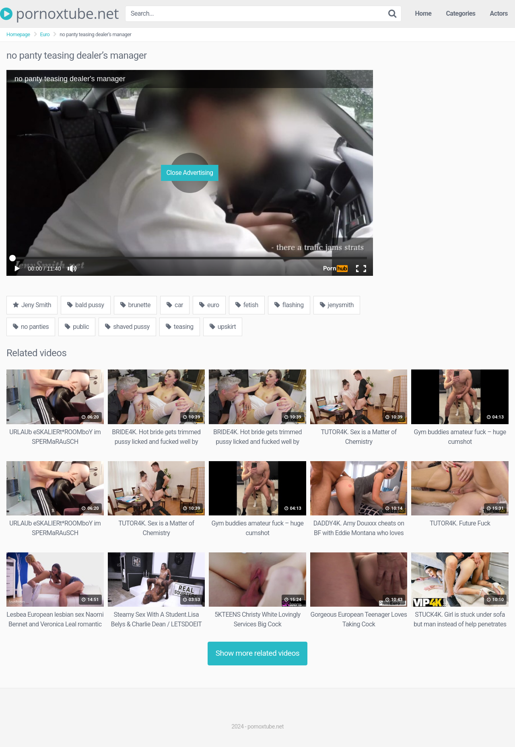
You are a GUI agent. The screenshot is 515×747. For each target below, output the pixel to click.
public (77, 326)
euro (209, 305)
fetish (246, 305)
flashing (289, 305)
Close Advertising (189, 172)
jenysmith (337, 305)
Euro (45, 34)
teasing (180, 326)
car (175, 305)
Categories (460, 13)
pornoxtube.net (59, 13)
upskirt (223, 326)
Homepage (18, 34)
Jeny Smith (32, 305)
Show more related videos (258, 653)
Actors (499, 13)
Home (423, 13)
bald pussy (85, 305)
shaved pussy (127, 326)
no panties (31, 326)
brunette (135, 305)
